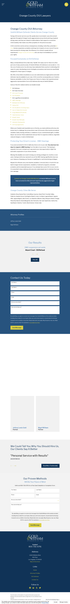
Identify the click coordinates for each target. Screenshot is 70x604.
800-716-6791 (35, 546)
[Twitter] (40, 588)
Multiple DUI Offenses (18, 103)
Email (12, 297)
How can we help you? (16, 307)
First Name (14, 282)
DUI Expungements (18, 124)
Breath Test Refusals (18, 120)
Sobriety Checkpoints (18, 122)
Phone (12, 292)
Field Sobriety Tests (18, 115)
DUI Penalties (16, 95)
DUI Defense (35, 576)
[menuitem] (34, 221)
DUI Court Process (17, 93)
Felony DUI (15, 105)
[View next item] (37, 254)
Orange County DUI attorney (26, 52)
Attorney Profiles (35, 573)
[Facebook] (30, 588)
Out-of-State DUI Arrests (19, 110)
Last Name (14, 287)
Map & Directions (35, 561)
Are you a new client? (16, 302)
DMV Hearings (16, 100)
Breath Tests (16, 117)
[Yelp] (37, 588)
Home (35, 570)
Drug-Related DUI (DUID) (19, 112)
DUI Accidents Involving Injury (20, 107)
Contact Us (35, 579)
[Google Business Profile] (33, 588)
